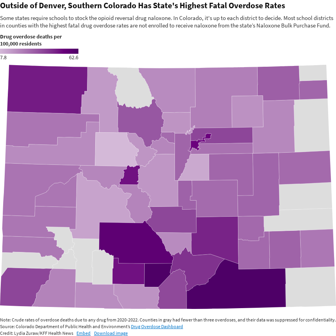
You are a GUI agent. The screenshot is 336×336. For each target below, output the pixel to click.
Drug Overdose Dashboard (157, 326)
